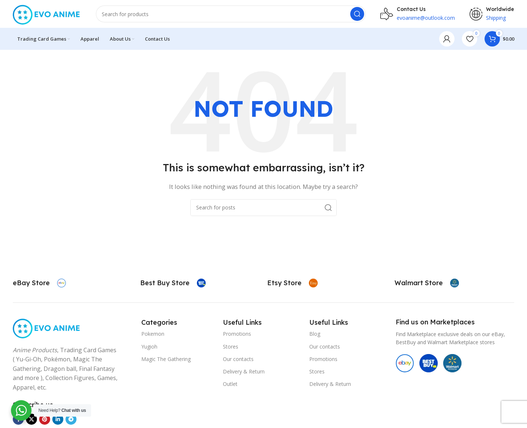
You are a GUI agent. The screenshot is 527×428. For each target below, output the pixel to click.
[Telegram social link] (71, 420)
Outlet (230, 385)
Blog (314, 335)
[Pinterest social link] (44, 420)
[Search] (231, 14)
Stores (230, 347)
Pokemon (152, 335)
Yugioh (149, 347)
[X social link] (31, 420)
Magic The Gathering (166, 360)
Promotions (237, 335)
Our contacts (238, 360)
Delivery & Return (244, 372)
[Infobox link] (39, 284)
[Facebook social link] (18, 420)
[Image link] (47, 328)
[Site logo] (47, 14)
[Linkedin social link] (57, 420)
